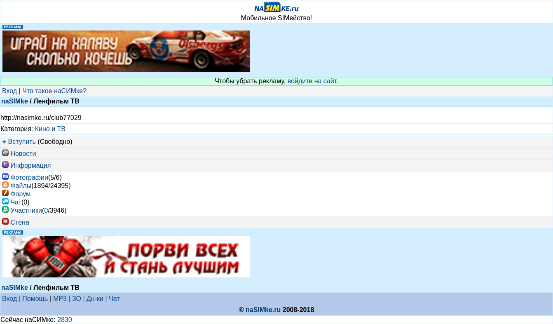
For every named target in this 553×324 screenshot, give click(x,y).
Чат (15, 202)
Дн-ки (95, 298)
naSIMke (14, 101)
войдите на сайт (312, 81)
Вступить (21, 141)
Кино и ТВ (50, 128)
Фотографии (29, 177)
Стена (19, 222)
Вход (9, 90)
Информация (30, 165)
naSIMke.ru (263, 309)
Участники (26, 210)
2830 (64, 319)
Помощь (35, 298)
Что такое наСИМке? (54, 90)
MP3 (60, 298)
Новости (23, 153)
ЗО (76, 298)
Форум (20, 193)
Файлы (20, 185)
